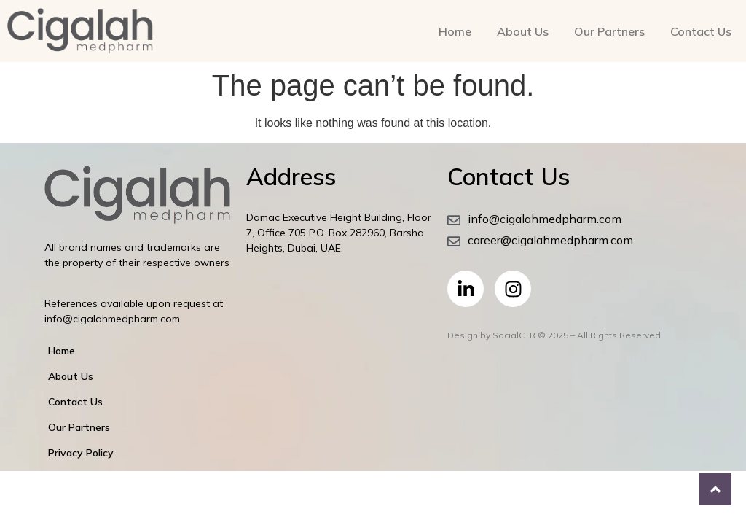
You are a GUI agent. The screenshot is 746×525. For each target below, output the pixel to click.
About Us (523, 31)
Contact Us (700, 31)
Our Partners (609, 31)
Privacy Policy (81, 452)
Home (455, 31)
